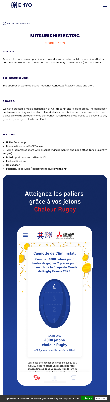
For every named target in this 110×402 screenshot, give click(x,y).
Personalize (101, 398)
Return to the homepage (18, 23)
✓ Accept (87, 398)
